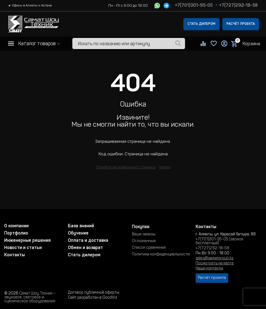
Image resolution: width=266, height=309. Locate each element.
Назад (164, 168)
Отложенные (144, 241)
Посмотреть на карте (215, 263)
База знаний (81, 226)
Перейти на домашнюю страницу (126, 168)
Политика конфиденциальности (161, 255)
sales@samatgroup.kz (214, 258)
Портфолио (16, 233)
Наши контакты (209, 269)
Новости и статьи (23, 248)
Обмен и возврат (85, 248)
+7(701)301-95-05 (194, 5)
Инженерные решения (27, 240)
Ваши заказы (144, 234)
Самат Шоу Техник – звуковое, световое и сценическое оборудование (30, 297)
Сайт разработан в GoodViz (92, 298)
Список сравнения (149, 248)
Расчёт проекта (240, 24)
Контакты (14, 255)
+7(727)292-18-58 (238, 5)
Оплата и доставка (88, 240)
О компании (16, 226)
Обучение (78, 233)
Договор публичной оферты (93, 293)
